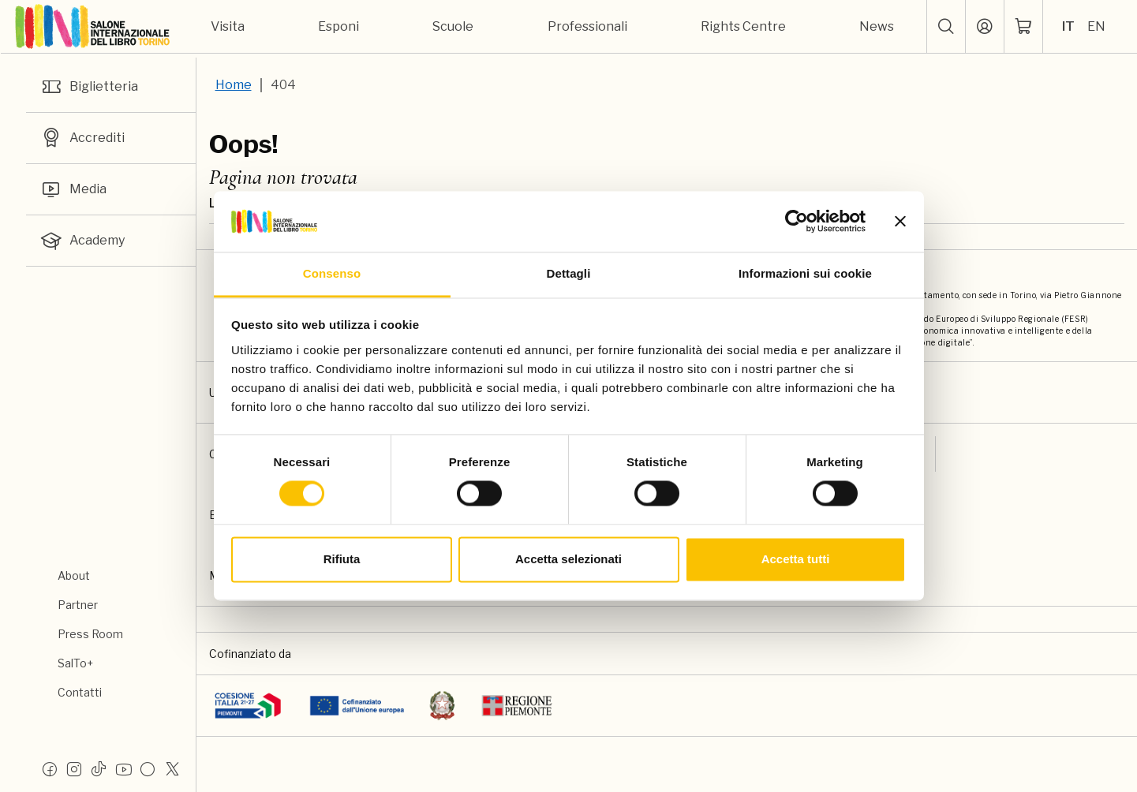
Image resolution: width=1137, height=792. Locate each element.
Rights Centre (743, 26)
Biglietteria (89, 86)
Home (233, 84)
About (74, 575)
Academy (82, 240)
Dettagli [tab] (569, 273)
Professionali (587, 26)
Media (73, 189)
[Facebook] (50, 768)
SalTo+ (75, 663)
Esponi (338, 26)
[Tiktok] (99, 768)
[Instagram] (74, 768)
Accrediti (82, 138)
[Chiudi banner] (900, 221)
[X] (172, 768)
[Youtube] (123, 768)
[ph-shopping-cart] (1023, 27)
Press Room (90, 634)
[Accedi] (985, 27)
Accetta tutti (795, 559)
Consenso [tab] (332, 273)
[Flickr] (148, 768)
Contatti (80, 692)
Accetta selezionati (568, 559)
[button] (946, 27)
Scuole (452, 26)
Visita (228, 26)
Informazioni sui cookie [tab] (805, 273)
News (876, 26)
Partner (78, 604)
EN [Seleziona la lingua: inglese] (1096, 26)
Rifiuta (342, 559)
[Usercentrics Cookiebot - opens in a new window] (796, 221)
